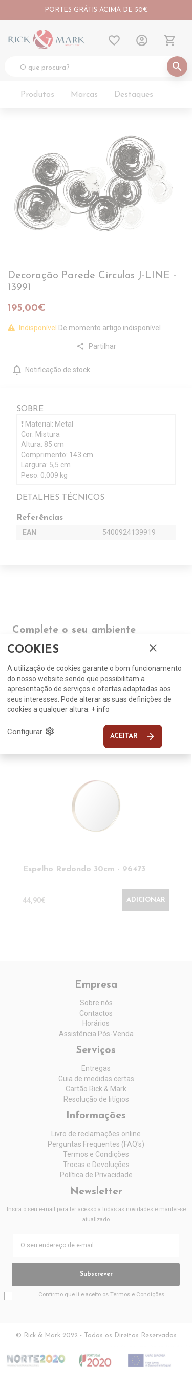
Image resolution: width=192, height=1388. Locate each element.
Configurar (31, 731)
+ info (100, 709)
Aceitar (133, 736)
